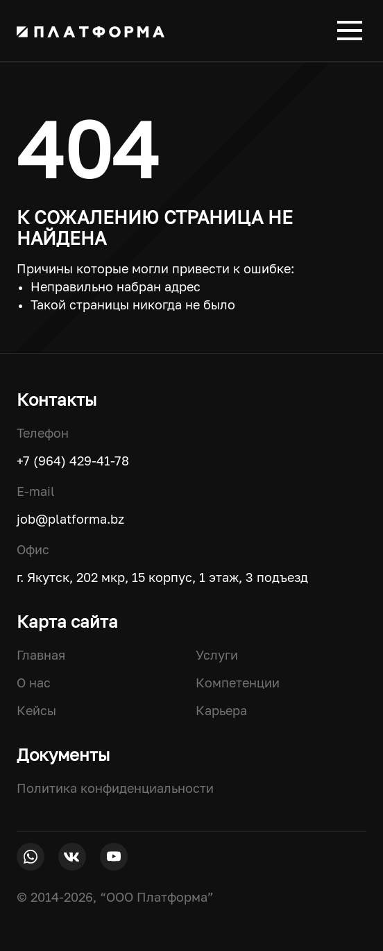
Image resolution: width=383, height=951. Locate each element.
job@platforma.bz (70, 518)
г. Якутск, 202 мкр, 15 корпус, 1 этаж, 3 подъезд (162, 577)
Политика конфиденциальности (115, 788)
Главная (41, 654)
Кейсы (36, 710)
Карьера (221, 710)
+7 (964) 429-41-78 (73, 460)
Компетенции (238, 682)
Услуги (217, 654)
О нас (34, 682)
